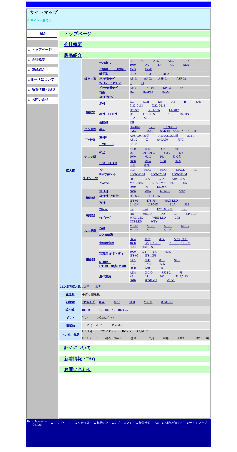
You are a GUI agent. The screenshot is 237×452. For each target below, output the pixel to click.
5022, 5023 (181, 239)
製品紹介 (73, 55)
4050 (133, 186)
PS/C (180, 139)
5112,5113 (181, 276)
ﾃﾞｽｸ (102, 152)
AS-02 (148, 78)
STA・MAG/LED (163, 182)
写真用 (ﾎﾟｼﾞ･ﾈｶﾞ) (111, 253)
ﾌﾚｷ (101, 169)
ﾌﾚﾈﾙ (102, 228)
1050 (148, 239)
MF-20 (168, 230)
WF (176, 148)
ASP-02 (181, 78)
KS (185, 182)
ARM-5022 (179, 179)
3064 (133, 239)
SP (181, 87)
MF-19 (151, 230)
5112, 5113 (136, 105)
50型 (98, 286)
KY (181, 152)
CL (172, 64)
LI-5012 (174, 110)
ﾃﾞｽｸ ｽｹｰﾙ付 (108, 163)
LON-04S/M (137, 174)
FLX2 (147, 169)
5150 (163, 161)
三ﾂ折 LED (106, 144)
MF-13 (168, 226)
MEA (148, 161)
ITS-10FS (149, 114)
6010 (148, 156)
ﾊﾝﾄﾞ (102, 129)
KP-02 (150, 87)
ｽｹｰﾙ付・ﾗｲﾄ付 (108, 196)
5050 (133, 161)
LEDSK (162, 186)
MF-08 (134, 226)
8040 (148, 260)
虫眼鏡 (103, 122)
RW (160, 101)
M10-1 (171, 280)
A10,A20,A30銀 (168, 135)
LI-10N (134, 204)
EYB (152, 127)
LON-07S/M (158, 174)
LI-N (167, 114)
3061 (198, 101)
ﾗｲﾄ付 (103, 202)
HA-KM (148, 92)
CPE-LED (136, 221)
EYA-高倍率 (165, 209)
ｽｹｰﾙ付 (103, 191)
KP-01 (134, 87)
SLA (132, 117)
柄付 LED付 (108, 114)
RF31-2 (164, 73)
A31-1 (191, 135)
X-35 (133, 69)
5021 (133, 179)
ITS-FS (151, 200)
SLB (146, 117)
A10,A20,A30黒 (140, 135)
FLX (132, 169)
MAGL (180, 169)
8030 (132, 302)
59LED (147, 213)
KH (132, 122)
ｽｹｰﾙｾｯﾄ (165, 191)
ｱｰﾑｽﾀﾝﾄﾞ (105, 183)
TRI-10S (147, 247)
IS (185, 101)
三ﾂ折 (103, 137)
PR (162, 156)
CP (175, 213)
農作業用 (105, 276)
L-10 (133, 165)
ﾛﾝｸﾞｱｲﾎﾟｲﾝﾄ (107, 174)
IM (146, 186)
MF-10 (151, 226)
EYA (145, 209)
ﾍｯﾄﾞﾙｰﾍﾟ (105, 217)
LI (142, 83)
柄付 (102, 103)
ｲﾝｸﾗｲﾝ (177, 156)
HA (132, 92)
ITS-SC (134, 110)
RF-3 (148, 73)
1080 (133, 243)
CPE (177, 217)
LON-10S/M (179, 174)
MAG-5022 (137, 182)
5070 (133, 156)
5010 (148, 148)
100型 (85, 286)
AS (173, 101)
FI (131, 83)
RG (132, 101)
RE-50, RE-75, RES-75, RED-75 (106, 309)
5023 (162, 179)
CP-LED (191, 213)
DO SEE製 (106, 234)
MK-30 (148, 302)
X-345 (148, 69)
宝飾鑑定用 (106, 243)
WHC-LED (136, 217)
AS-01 (134, 78)
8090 (147, 165)
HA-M (166, 92)
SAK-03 (191, 131)
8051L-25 (151, 280)
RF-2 (133, 73)
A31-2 (133, 139)
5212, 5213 (158, 105)
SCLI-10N (154, 110)
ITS (132, 114)
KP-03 (167, 87)
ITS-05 (134, 200)
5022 (148, 179)
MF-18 (134, 230)
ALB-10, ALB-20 (180, 243)
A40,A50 (162, 139)
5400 (133, 148)
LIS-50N (183, 114)
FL (195, 169)
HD (132, 213)
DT (132, 152)
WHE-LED (159, 217)
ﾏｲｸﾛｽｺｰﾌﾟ (88, 302)
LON (162, 148)
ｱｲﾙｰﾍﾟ (103, 209)
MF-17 (185, 226)
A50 (148, 264)
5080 (167, 152)
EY (132, 209)
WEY (154, 221)
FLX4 (163, 169)
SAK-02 (178, 131)
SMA (133, 131)
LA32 (133, 144)
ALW (133, 272)
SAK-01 (165, 131)
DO (163, 213)
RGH (146, 101)
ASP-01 (163, 78)
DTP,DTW (149, 152)
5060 (178, 161)
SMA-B (149, 131)
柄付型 (90, 112)
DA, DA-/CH (153, 243)
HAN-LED (170, 127)
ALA (186, 64)
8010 (162, 260)
